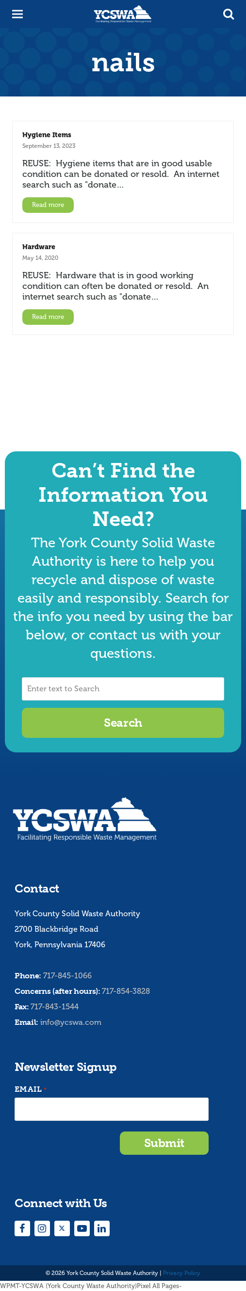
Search (123, 723)
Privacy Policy (181, 1273)
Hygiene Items (46, 135)
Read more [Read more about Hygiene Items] (48, 204)
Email (31, 1089)
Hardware (38, 247)
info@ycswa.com (70, 1022)
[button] (228, 14)
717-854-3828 (126, 991)
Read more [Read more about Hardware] (48, 316)
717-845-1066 (67, 975)
